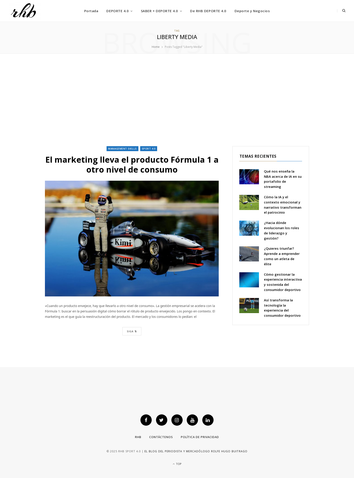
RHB (138, 437)
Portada (91, 11)
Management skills (122, 148)
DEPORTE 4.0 (117, 11)
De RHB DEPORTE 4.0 (208, 11)
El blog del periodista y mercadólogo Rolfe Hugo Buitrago (195, 451)
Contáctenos (161, 437)
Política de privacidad (200, 437)
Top (177, 464)
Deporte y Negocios (252, 11)
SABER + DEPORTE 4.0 (159, 11)
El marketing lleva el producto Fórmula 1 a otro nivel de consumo (132, 164)
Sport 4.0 (149, 148)
